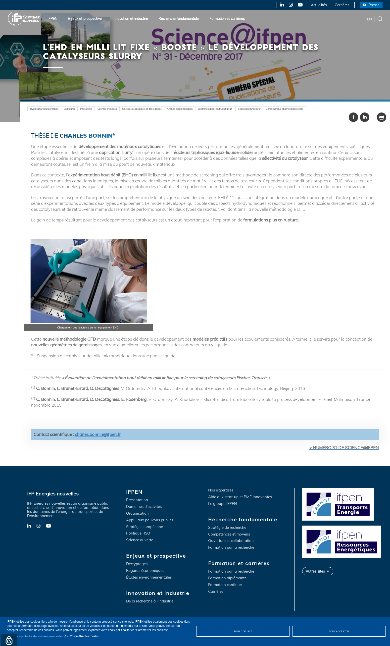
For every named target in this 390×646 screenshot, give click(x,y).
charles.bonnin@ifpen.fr (98, 434)
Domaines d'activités (144, 507)
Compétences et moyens (229, 534)
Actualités (319, 5)
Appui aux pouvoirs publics (149, 520)
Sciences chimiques (115, 108)
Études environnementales (149, 578)
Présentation (137, 500)
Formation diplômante (227, 578)
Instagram (290, 5)
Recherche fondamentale (178, 18)
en (369, 18)
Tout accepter (338, 631)
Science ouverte (139, 540)
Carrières (342, 5)
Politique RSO (138, 534)
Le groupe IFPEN (222, 504)
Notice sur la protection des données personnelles (34, 636)
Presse (374, 5)
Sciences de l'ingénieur (273, 108)
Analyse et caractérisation (196, 108)
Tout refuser (243, 631)
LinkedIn (280, 5)
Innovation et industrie (130, 18)
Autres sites (315, 571)
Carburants (74, 108)
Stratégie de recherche (227, 528)
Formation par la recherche (231, 548)
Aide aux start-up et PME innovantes (240, 497)
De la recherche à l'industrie (149, 601)
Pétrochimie (92, 108)
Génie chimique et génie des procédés (312, 108)
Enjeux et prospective (85, 18)
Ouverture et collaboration (231, 541)
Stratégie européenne (144, 527)
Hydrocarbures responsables (46, 108)
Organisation (137, 513)
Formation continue (225, 585)
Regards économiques (145, 571)
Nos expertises (220, 490)
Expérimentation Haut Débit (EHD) (236, 108)
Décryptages (136, 564)
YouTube (300, 5)
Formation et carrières (227, 18)
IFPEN (52, 18)
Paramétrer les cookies (84, 636)
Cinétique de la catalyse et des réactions (154, 108)
